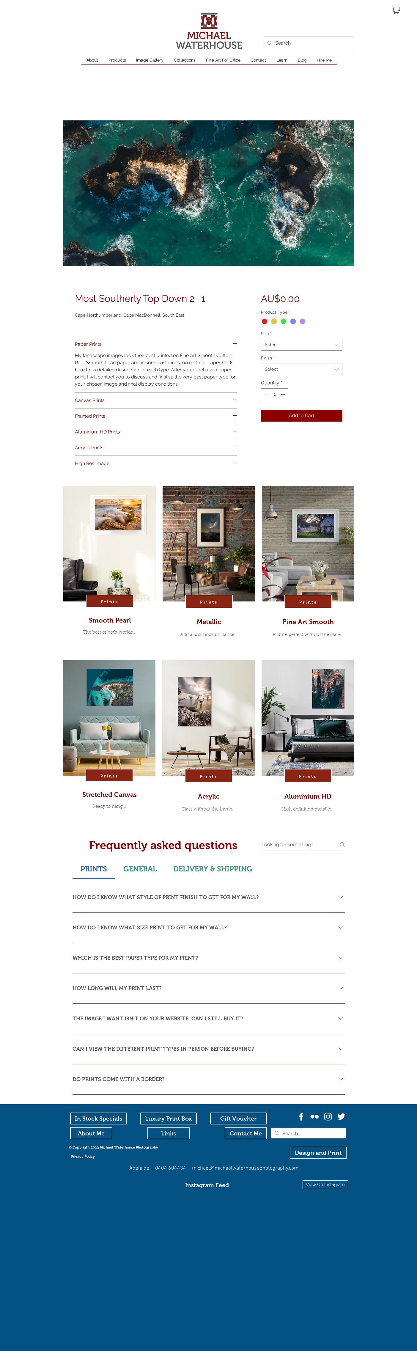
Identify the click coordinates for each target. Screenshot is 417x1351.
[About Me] (91, 1133)
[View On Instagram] (325, 1184)
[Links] (168, 1133)
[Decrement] (266, 394)
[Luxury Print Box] (168, 1118)
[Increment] (283, 394)
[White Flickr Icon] (314, 1116)
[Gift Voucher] (238, 1118)
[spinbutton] (274, 394)
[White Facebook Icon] (301, 1116)
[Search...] (308, 43)
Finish (268, 358)
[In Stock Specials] (98, 1118)
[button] (397, 10)
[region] (109, 572)
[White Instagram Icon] (328, 1116)
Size (266, 333)
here (80, 370)
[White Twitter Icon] (341, 1116)
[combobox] (301, 345)
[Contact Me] (246, 1133)
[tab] (94, 869)
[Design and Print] (318, 1153)
